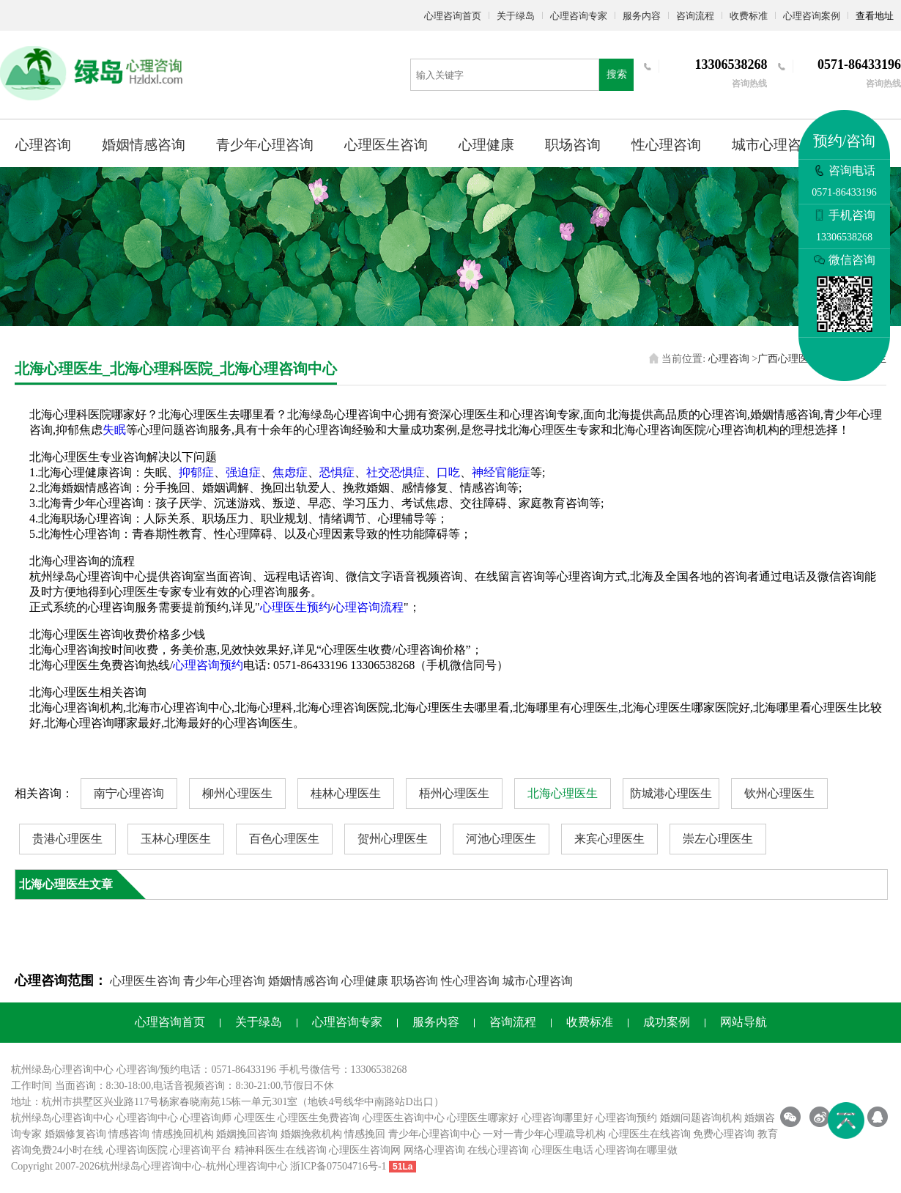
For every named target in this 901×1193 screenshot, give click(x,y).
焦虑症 (290, 472)
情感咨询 (128, 1134)
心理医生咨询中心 (404, 1117)
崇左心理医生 (718, 838)
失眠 (114, 430)
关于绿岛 (516, 15)
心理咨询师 (205, 1117)
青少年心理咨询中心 (434, 1134)
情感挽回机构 (183, 1134)
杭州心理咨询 (236, 1166)
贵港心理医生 (67, 838)
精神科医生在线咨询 (280, 1150)
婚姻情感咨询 (143, 144)
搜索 (617, 74)
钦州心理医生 (779, 793)
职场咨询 (573, 144)
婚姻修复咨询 (75, 1134)
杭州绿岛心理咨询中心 (62, 1117)
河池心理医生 (501, 838)
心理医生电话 (562, 1150)
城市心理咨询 (773, 144)
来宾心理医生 (609, 838)
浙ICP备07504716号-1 (338, 1166)
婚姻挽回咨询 (247, 1134)
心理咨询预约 (208, 665)
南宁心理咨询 (129, 793)
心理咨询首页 (452, 15)
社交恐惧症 (395, 472)
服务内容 (642, 15)
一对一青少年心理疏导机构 (544, 1134)
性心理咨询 (666, 144)
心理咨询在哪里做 (637, 1150)
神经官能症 (501, 472)
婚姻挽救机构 (311, 1134)
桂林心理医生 (346, 793)
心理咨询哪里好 (557, 1117)
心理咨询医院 (137, 1150)
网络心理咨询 (434, 1150)
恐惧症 (337, 472)
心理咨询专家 (578, 15)
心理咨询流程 (368, 607)
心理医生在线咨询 (650, 1134)
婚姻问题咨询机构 (701, 1117)
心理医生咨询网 (365, 1150)
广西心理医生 (788, 358)
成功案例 (666, 1022)
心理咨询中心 (147, 1117)
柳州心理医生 (237, 793)
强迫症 (243, 472)
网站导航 (743, 1022)
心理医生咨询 (386, 144)
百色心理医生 (284, 838)
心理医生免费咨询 (319, 1117)
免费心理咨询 (723, 1134)
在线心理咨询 (498, 1150)
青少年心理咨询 (265, 144)
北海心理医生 (562, 793)
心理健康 (486, 144)
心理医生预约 (295, 607)
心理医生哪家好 (483, 1117)
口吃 (448, 472)
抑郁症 (196, 472)
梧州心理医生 (454, 793)
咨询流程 (695, 15)
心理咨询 (43, 144)
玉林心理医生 (176, 838)
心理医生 (254, 1117)
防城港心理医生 (671, 793)
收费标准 (749, 15)
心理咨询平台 (200, 1150)
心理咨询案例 (811, 15)
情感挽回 (364, 1134)
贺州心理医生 (392, 838)
